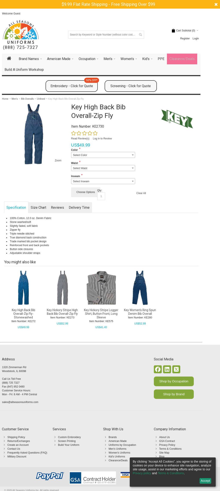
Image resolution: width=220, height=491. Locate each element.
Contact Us (13, 448)
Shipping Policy (16, 437)
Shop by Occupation (173, 381)
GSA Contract (167, 441)
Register (185, 38)
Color (74, 149)
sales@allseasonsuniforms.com (20, 402)
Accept (205, 480)
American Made (117, 441)
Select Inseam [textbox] (81, 181)
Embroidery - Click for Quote (74, 84)
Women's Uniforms (119, 452)
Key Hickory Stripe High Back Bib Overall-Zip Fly (62, 311)
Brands (112, 437)
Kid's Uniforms (116, 456)
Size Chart (38, 207)
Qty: (99, 190)
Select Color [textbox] (80, 155)
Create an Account (18, 444)
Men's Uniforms (117, 448)
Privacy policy (142, 473)
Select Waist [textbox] (80, 168)
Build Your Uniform (68, 444)
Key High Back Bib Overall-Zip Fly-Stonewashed (23, 313)
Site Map (164, 452)
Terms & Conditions (170, 448)
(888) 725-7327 (20, 47)
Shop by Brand (174, 394)
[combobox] (103, 155)
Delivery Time (79, 207)
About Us (164, 437)
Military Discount (16, 456)
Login (195, 38)
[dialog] (173, 472)
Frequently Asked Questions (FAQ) (27, 452)
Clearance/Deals (118, 460)
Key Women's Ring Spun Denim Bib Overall (140, 311)
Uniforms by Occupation (122, 444)
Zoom (58, 160)
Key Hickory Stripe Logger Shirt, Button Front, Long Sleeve (101, 313)
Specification (16, 207)
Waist (74, 163)
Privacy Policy (167, 444)
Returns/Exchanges (18, 441)
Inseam (75, 176)
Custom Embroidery (69, 437)
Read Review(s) (80, 138)
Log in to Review (102, 138)
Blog (161, 456)
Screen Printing (67, 441)
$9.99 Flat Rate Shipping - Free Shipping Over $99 (108, 4)
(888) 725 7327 (10, 382)
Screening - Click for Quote (130, 86)
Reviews (57, 207)
